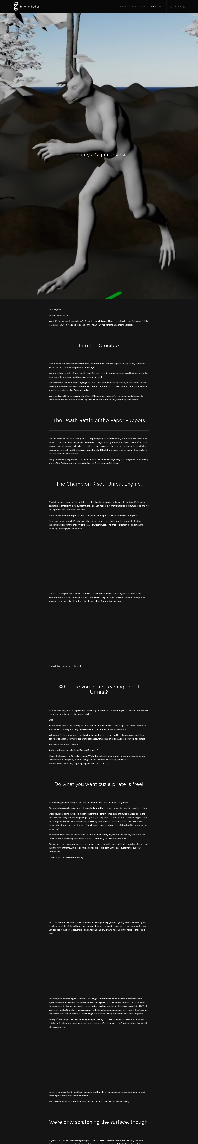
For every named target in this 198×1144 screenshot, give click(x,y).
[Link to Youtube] (179, 6)
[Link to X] (171, 6)
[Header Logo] (26, 6)
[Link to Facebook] (175, 6)
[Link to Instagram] (184, 6)
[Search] (160, 6)
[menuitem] (123, 6)
